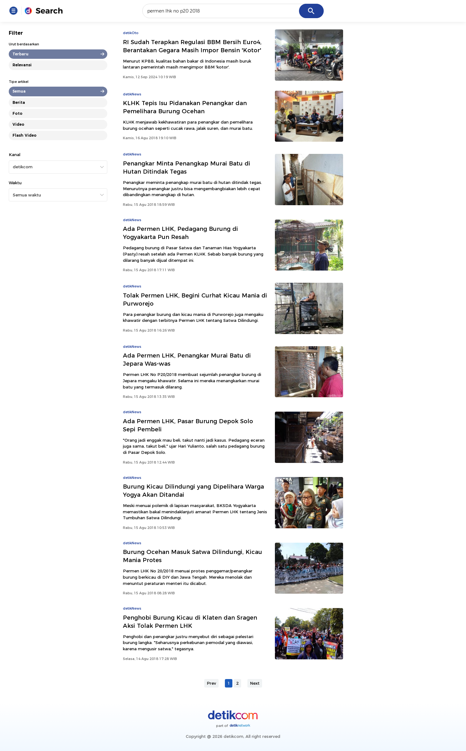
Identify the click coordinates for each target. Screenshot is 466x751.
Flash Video (25, 135)
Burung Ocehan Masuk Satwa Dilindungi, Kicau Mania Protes (192, 556)
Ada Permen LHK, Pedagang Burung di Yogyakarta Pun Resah (180, 233)
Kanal (14, 154)
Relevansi (22, 65)
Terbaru (20, 54)
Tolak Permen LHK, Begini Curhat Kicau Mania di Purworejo (195, 299)
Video (18, 124)
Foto (18, 113)
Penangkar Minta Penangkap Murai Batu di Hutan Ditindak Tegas (186, 167)
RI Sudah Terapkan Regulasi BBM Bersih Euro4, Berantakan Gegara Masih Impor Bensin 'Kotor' (192, 46)
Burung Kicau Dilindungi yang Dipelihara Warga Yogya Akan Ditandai (193, 490)
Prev (211, 683)
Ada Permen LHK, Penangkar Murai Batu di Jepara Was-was (187, 359)
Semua (19, 91)
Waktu (15, 182)
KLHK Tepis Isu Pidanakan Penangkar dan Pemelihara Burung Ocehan (185, 107)
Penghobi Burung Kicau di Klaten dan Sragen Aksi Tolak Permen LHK (190, 621)
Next (255, 683)
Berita (19, 102)
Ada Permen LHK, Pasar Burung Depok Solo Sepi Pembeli (188, 425)
